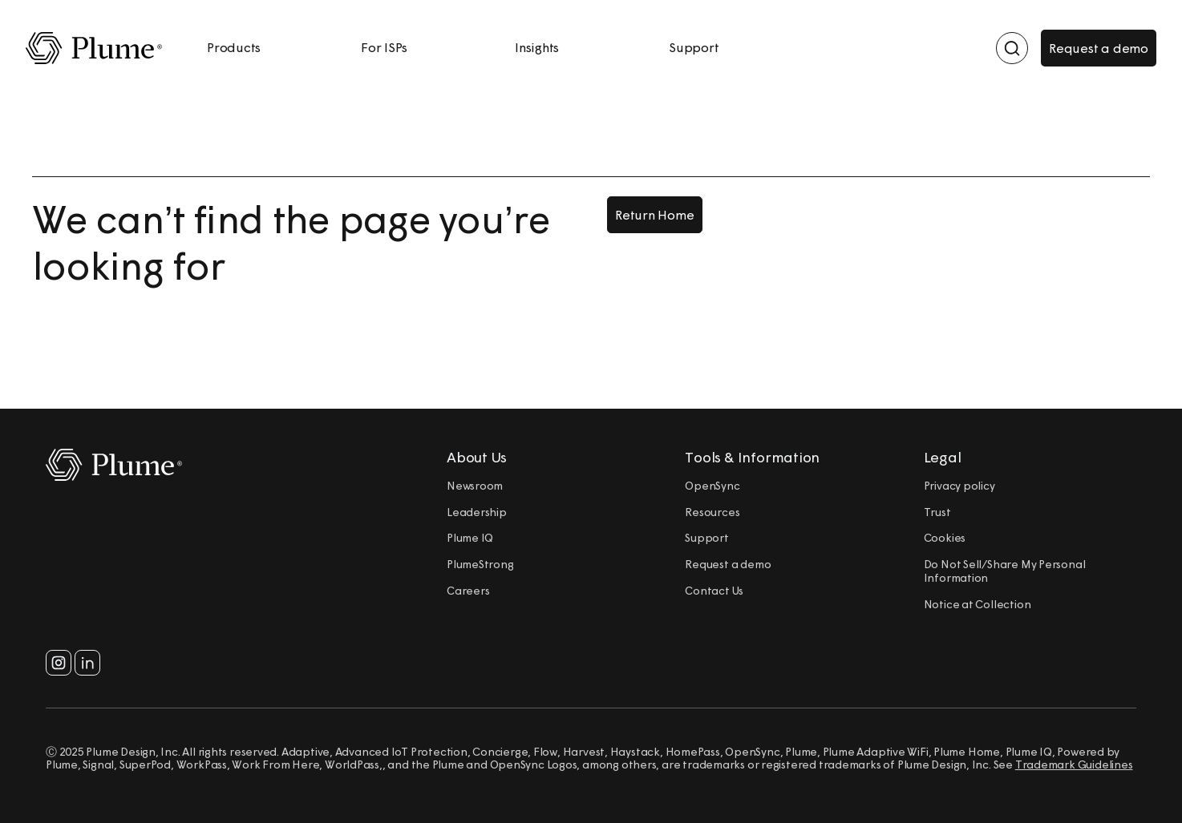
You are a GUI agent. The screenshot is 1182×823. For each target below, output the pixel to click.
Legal (942, 457)
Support (694, 47)
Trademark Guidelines (1074, 764)
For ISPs (384, 47)
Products (234, 47)
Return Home (654, 215)
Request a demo (1098, 48)
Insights (537, 47)
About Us (477, 457)
